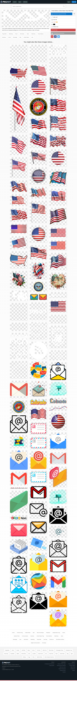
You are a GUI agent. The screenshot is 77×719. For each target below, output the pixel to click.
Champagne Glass (59, 669)
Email (16, 33)
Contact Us (73, 688)
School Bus (23, 673)
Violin (33, 676)
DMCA (73, 690)
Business (4, 37)
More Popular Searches (49, 676)
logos (20, 1)
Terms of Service (71, 683)
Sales (28, 33)
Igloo (72, 673)
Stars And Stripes (40, 632)
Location (34, 673)
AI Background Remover (58, 33)
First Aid (38, 669)
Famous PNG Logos (62, 683)
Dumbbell (12, 673)
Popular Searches (62, 688)
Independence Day (56, 632)
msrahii (54, 22)
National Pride (17, 636)
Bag (67, 673)
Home (33, 669)
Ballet (18, 673)
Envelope (44, 642)
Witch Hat (44, 669)
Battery (24, 676)
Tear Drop (6, 673)
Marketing (11, 33)
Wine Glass (51, 669)
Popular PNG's (63, 690)
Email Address (40, 33)
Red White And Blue (60, 639)
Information (22, 33)
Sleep (28, 669)
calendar (25, 1)
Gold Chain (62, 673)
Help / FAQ (73, 686)
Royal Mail (4, 33)
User (32, 37)
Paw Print (51, 673)
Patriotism (48, 632)
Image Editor (51, 685)
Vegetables (7, 669)
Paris (57, 673)
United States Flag (40, 636)
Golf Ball (23, 669)
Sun (46, 673)
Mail (20, 37)
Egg (29, 676)
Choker (17, 669)
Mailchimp (33, 33)
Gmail (9, 37)
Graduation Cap (69, 669)
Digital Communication (35, 642)
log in (69, 1)
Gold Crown (40, 673)
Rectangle (15, 37)
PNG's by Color (63, 686)
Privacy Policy (72, 685)
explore (14, 1)
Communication (25, 636)
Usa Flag (45, 639)
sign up (74, 1)
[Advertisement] (38, 655)
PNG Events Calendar (61, 685)
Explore (64, 691)
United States (26, 37)
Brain (13, 669)
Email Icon (52, 639)
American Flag (20, 632)
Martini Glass (39, 676)
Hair (29, 673)
